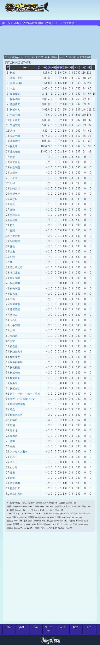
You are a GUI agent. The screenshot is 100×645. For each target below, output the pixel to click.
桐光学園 (15, 288)
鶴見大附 (15, 278)
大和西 (13, 335)
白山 (12, 299)
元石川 (13, 320)
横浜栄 (13, 383)
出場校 (54, 57)
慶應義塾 (15, 93)
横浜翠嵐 (15, 378)
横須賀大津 (16, 351)
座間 (12, 230)
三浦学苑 (15, 125)
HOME (8, 627)
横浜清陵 (15, 99)
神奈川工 (15, 488)
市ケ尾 (13, 467)
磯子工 (13, 462)
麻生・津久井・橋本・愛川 (25, 393)
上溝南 (13, 172)
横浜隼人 (15, 109)
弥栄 (12, 341)
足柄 (12, 425)
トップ (7, 57)
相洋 (12, 257)
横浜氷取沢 (16, 414)
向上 (12, 88)
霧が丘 (13, 199)
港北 (12, 204)
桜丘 (12, 225)
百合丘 (13, 346)
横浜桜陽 (15, 367)
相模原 (13, 220)
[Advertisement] (43, 576)
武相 (12, 130)
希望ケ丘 (15, 193)
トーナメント (31, 57)
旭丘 (12, 409)
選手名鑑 (86, 57)
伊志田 (13, 457)
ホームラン (64, 57)
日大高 (13, 293)
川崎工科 (15, 188)
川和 (12, 183)
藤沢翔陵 (15, 151)
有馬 (12, 446)
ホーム (6, 23)
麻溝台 (13, 420)
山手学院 (15, 325)
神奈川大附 (16, 493)
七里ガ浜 (15, 235)
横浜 (12, 72)
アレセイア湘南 (18, 451)
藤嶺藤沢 (15, 104)
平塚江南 (15, 304)
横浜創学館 (16, 362)
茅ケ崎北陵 (16, 267)
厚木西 (13, 435)
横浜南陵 (15, 372)
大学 (35, 627)
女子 (88, 627)
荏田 (12, 472)
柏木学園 (15, 483)
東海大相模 (16, 83)
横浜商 (13, 146)
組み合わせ (18, 57)
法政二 (13, 314)
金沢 (12, 157)
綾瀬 (12, 441)
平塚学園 (15, 114)
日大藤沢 (15, 120)
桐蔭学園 (15, 283)
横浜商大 (15, 357)
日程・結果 (44, 57)
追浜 (12, 477)
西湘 (12, 251)
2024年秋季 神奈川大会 (37, 23)
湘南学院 (15, 141)
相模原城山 (16, 241)
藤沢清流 (15, 309)
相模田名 (15, 214)
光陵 (12, 209)
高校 (16, 23)
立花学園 (15, 135)
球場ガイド (76, 57)
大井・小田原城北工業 (22, 398)
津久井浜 (15, 272)
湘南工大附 (16, 78)
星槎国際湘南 (17, 404)
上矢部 (13, 178)
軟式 (75, 627)
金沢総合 (15, 162)
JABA (62, 627)
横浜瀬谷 (15, 388)
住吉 (12, 246)
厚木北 (13, 430)
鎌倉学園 (15, 167)
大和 (12, 330)
